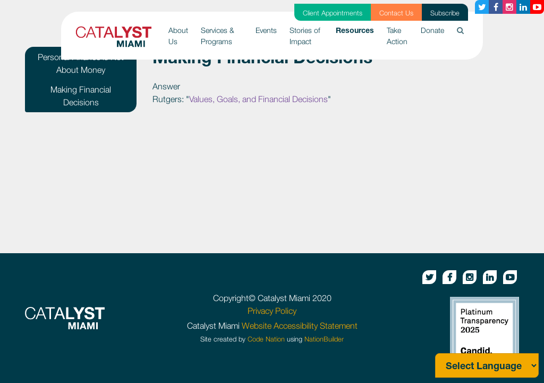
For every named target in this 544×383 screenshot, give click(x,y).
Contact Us (396, 13)
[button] (460, 30)
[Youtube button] (537, 7)
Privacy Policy (272, 310)
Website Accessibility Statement (300, 325)
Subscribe (445, 13)
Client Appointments (332, 13)
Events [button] (266, 30)
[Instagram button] (509, 7)
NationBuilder (324, 339)
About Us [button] (178, 36)
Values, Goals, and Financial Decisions (258, 99)
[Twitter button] (482, 7)
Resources (358, 29)
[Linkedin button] (523, 7)
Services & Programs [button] (217, 36)
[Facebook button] (496, 7)
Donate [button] (432, 30)
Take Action (397, 36)
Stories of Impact (305, 36)
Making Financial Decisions (80, 96)
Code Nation (266, 339)
